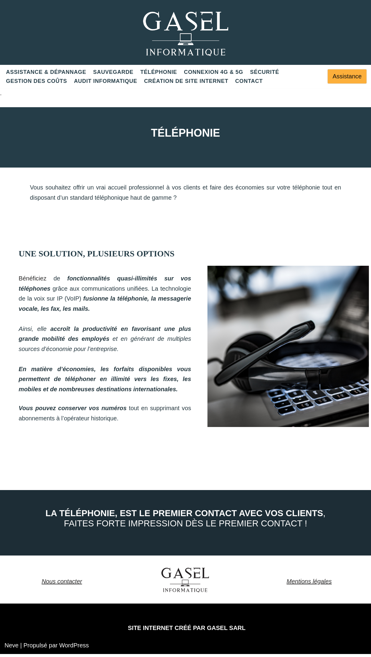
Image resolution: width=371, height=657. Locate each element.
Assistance (347, 76)
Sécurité (264, 72)
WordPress (74, 648)
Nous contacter (61, 584)
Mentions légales (309, 584)
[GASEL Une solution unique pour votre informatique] (185, 32)
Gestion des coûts (36, 81)
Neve (12, 648)
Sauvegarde (113, 72)
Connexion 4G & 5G (213, 72)
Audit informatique (105, 81)
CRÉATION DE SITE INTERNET (186, 81)
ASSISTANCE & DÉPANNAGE (46, 72)
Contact (249, 81)
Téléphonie (158, 72)
